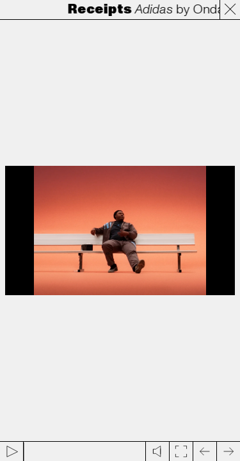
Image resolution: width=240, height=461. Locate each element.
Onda (210, 10)
